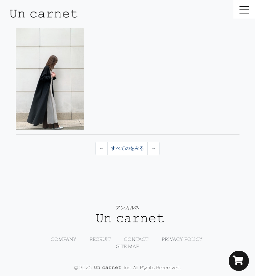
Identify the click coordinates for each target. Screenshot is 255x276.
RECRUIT (100, 239)
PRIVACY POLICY (182, 239)
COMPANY (63, 239)
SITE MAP (127, 246)
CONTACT (136, 239)
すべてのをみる (127, 148)
